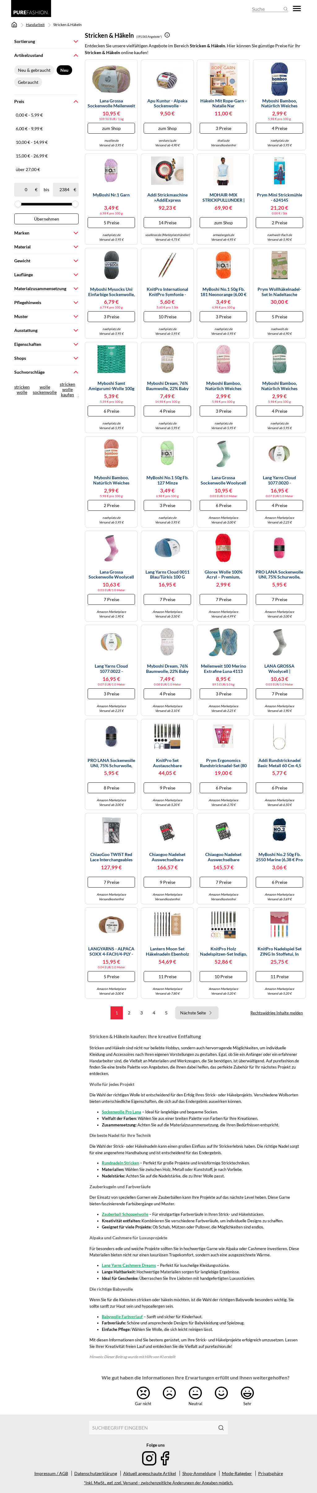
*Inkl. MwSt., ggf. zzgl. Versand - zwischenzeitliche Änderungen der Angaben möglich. (158, 1483)
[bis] (64, 189)
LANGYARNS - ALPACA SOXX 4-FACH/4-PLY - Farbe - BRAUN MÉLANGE (111, 951)
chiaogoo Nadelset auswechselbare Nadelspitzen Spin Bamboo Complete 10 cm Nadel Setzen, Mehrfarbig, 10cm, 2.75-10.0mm (223, 857)
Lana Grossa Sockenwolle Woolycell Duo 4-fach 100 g (223, 480)
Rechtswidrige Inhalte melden (276, 1012)
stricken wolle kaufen (67, 389)
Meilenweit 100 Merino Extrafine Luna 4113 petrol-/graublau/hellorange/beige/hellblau (223, 669)
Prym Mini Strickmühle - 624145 (279, 197)
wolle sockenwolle (45, 389)
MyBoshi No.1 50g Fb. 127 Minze (167, 480)
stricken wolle (22, 389)
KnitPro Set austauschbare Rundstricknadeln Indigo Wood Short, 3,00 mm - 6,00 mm (167, 763)
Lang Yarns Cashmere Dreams (129, 1265)
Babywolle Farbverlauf (122, 1316)
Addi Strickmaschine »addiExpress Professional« (167, 197)
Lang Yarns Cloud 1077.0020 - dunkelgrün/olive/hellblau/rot (279, 480)
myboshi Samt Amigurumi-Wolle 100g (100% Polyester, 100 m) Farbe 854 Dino (111, 386)
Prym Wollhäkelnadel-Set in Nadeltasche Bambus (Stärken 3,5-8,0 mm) (279, 292)
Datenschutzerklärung (95, 1473)
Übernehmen (46, 219)
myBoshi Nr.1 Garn (111, 194)
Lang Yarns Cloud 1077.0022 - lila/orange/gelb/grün (111, 669)
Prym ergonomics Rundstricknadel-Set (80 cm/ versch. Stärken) (223, 763)
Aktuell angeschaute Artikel (149, 1473)
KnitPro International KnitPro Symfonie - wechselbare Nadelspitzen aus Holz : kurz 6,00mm (167, 292)
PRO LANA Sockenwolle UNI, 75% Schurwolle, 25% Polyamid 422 (279, 575)
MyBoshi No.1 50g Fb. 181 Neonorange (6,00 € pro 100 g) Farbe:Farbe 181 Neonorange (223, 292)
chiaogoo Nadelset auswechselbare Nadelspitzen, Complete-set (167, 857)
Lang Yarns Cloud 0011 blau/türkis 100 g (167, 575)
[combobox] (151, 1428)
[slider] (18, 203)
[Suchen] (221, 1428)
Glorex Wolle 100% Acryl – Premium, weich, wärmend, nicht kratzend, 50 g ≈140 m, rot (223, 575)
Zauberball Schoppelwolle (125, 1214)
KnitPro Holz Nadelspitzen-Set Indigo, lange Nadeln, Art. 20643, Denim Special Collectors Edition (223, 951)
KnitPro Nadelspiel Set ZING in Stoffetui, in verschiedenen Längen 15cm (280, 951)
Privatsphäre (270, 1473)
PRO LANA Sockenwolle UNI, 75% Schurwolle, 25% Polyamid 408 (111, 763)
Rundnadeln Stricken (120, 1162)
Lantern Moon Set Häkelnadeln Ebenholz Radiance (167, 951)
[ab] (26, 189)
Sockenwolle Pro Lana (121, 1111)
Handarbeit (35, 24)
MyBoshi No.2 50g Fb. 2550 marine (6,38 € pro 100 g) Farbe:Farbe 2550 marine (279, 857)
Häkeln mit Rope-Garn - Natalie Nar (223, 103)
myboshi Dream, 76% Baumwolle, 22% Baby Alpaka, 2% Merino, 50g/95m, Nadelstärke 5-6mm (167, 386)
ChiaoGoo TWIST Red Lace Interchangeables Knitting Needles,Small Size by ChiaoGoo (111, 857)
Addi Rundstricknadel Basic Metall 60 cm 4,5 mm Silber (279, 763)
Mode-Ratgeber (237, 1473)
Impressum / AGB (51, 1473)
